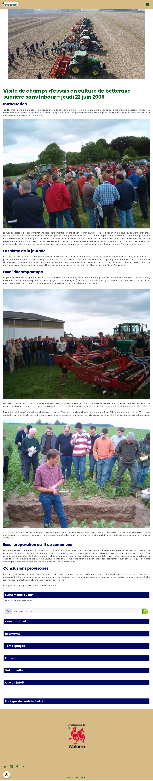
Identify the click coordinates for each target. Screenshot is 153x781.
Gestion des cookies (76, 777)
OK (145, 611)
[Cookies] (6, 774)
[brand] (10, 4)
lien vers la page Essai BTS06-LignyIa (57, 280)
